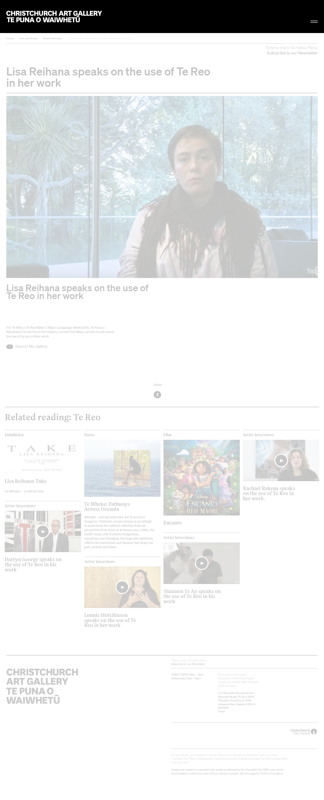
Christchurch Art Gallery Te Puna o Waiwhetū (54, 16)
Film (167, 435)
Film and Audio (28, 38)
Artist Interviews (52, 38)
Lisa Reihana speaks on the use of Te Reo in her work (99, 38)
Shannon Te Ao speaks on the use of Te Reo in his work (192, 596)
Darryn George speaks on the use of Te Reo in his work (33, 564)
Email (221, 711)
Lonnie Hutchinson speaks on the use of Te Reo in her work (110, 620)
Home (10, 38)
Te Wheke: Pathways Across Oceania (107, 506)
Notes (89, 435)
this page (250, 773)
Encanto (172, 522)
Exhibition (14, 435)
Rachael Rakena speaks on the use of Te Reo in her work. (269, 493)
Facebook (158, 395)
